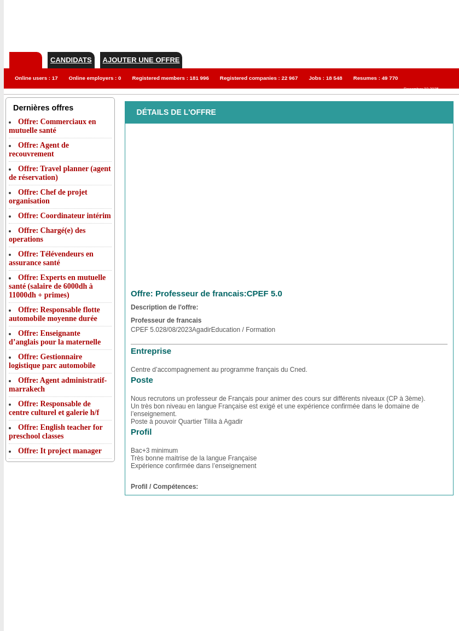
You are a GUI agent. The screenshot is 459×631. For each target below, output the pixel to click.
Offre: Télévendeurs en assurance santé (51, 258)
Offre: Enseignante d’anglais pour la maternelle (55, 337)
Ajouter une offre (141, 60)
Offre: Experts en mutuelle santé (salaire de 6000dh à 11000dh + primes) (57, 286)
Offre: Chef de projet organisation (48, 196)
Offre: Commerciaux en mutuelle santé (52, 126)
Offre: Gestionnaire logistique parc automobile (52, 361)
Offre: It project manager (60, 451)
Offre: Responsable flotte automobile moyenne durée (54, 314)
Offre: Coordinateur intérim (64, 216)
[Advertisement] (49, 525)
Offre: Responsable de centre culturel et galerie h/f (54, 408)
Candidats (71, 60)
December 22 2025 (421, 88)
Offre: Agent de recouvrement (39, 149)
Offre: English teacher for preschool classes (55, 431)
